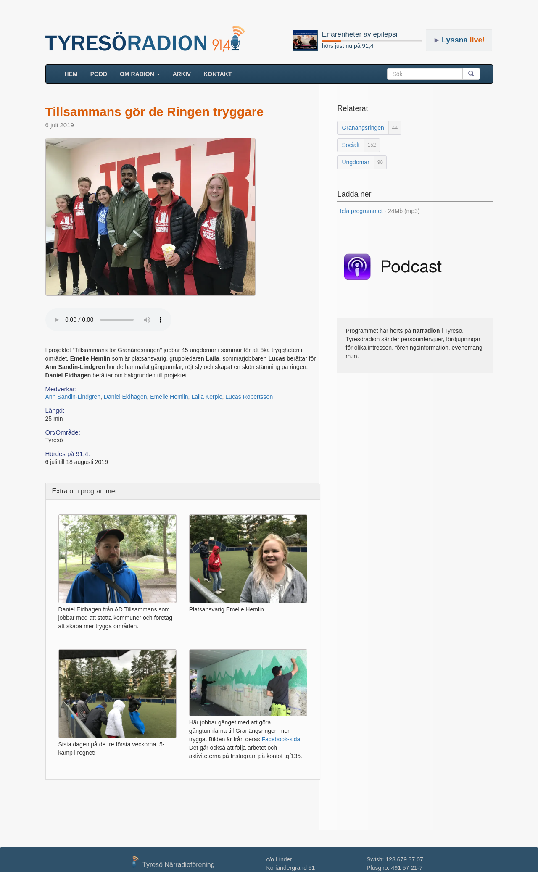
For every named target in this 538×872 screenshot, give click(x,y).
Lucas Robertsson (249, 396)
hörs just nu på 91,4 (348, 45)
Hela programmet (378, 211)
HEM (74, 73)
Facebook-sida (280, 739)
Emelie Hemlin (169, 396)
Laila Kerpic (206, 396)
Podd (98, 74)
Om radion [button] (140, 74)
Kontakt (217, 74)
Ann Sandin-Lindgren (73, 396)
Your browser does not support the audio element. (108, 319)
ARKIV (182, 74)
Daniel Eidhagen (125, 396)
